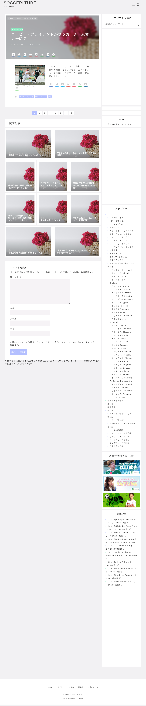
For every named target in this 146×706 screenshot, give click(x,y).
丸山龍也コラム (117, 252)
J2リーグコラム (117, 222)
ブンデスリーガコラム (119, 245)
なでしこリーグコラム (119, 239)
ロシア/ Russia (119, 399)
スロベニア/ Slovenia (121, 333)
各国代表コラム (117, 255)
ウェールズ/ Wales (120, 288)
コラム (19, 20)
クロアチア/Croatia (120, 311)
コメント (16, 278)
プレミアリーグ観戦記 (119, 441)
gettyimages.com (33, 87)
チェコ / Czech (119, 340)
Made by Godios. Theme (73, 700)
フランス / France (120, 363)
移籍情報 (111, 409)
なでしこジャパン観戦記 (121, 435)
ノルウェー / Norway (121, 353)
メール (13, 320)
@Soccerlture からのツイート (121, 126)
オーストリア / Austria (122, 297)
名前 (12, 310)
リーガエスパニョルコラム (121, 248)
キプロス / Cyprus (120, 304)
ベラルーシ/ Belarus (121, 369)
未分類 (111, 405)
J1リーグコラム (117, 219)
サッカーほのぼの (115, 402)
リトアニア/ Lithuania (122, 392)
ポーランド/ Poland (121, 376)
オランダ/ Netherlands (122, 301)
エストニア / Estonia (121, 294)
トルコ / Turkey (119, 350)
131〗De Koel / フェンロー (120, 563)
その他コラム (116, 229)
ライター (60, 689)
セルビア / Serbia (120, 337)
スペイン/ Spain (119, 327)
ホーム (11, 20)
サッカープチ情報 (26, 98)
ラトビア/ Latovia (120, 389)
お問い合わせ (93, 689)
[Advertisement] (121, 68)
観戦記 (111, 412)
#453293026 (20, 87)
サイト (13, 330)
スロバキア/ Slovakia (121, 330)
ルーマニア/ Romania (121, 395)
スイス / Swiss (118, 314)
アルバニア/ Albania (121, 275)
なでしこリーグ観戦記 (119, 438)
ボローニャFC (40, 98)
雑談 (50, 98)
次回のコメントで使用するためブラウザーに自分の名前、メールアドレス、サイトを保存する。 (52, 345)
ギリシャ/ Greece (120, 307)
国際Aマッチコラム (118, 258)
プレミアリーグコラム (119, 242)
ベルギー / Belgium (120, 373)
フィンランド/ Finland (122, 360)
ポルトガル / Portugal (122, 386)
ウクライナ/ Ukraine (121, 291)
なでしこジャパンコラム (121, 235)
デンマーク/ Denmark (122, 343)
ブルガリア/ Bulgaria (121, 366)
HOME (50, 689)
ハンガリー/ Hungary (121, 356)
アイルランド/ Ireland (122, 271)
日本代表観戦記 (117, 448)
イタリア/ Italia (119, 278)
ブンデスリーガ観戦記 (119, 444)
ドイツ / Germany (120, 346)
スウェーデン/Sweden (122, 317)
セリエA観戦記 (116, 431)
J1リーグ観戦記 (117, 422)
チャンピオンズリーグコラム (123, 232)
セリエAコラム (30, 20)
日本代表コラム (117, 262)
